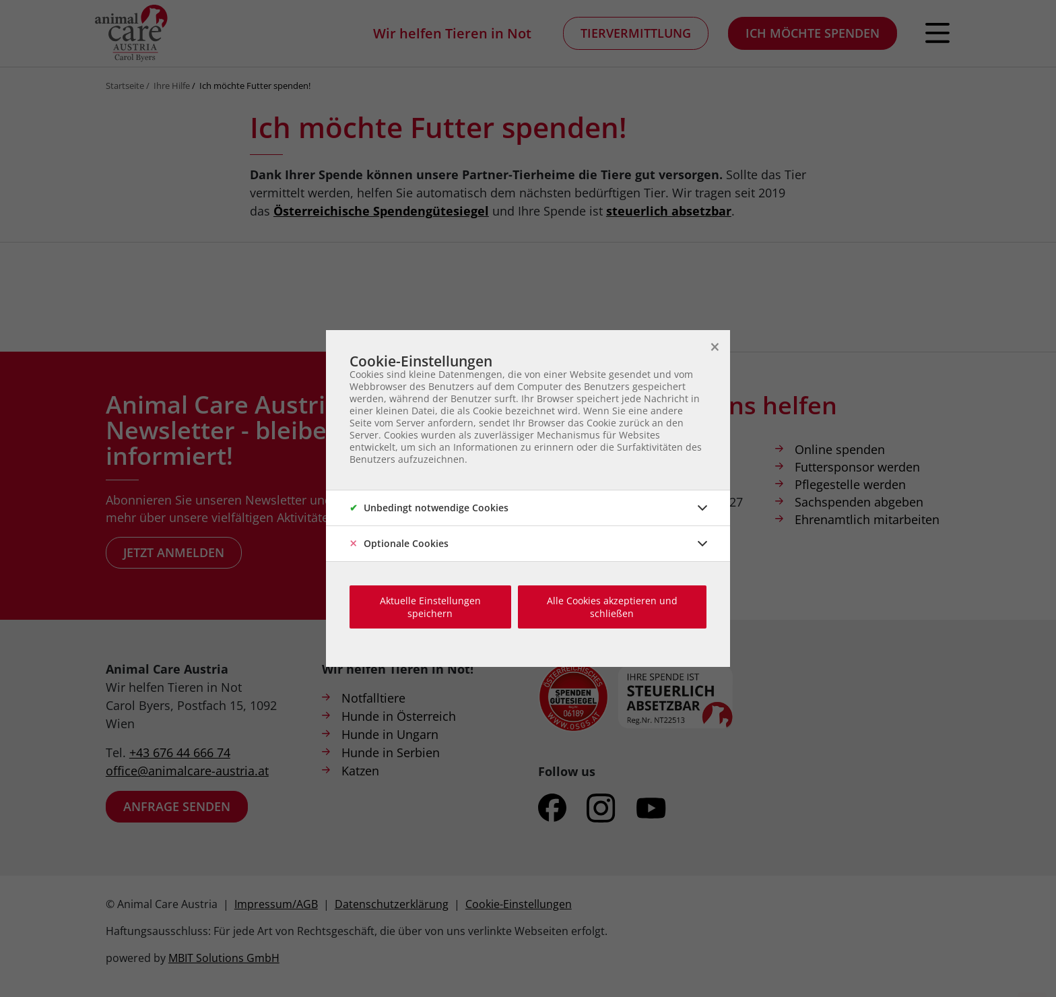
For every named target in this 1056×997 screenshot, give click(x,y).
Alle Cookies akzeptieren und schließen (612, 607)
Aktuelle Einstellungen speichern (430, 607)
